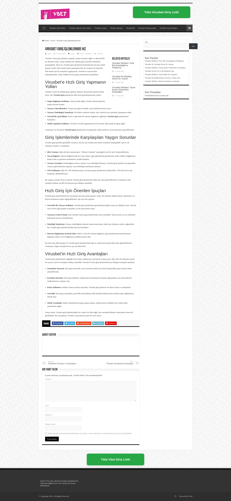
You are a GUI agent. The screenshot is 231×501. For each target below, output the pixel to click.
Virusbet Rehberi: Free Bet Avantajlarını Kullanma (123, 65)
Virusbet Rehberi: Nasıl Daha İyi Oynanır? (161, 74)
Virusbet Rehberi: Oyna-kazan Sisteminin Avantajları (124, 89)
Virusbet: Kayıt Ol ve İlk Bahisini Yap (159, 71)
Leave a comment (86, 53)
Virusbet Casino (100, 28)
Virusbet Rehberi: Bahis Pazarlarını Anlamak (162, 81)
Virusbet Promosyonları (147, 28)
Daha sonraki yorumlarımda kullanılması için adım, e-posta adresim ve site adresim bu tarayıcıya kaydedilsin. (90, 433)
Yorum (48, 379)
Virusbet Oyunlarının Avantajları (118, 363)
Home (45, 40)
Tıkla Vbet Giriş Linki (115, 459)
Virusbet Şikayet (116, 28)
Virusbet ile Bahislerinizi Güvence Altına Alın (162, 78)
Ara (146, 42)
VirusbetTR (130, 28)
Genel (52, 40)
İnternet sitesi (50, 424)
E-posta (48, 415)
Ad (47, 405)
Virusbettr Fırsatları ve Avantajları (63, 363)
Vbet (48, 481)
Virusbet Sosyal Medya (168, 28)
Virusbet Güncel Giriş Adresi (80, 28)
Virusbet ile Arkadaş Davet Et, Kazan (122, 77)
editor (49, 53)
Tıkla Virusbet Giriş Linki (161, 12)
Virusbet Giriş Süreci (58, 28)
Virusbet (44, 28)
